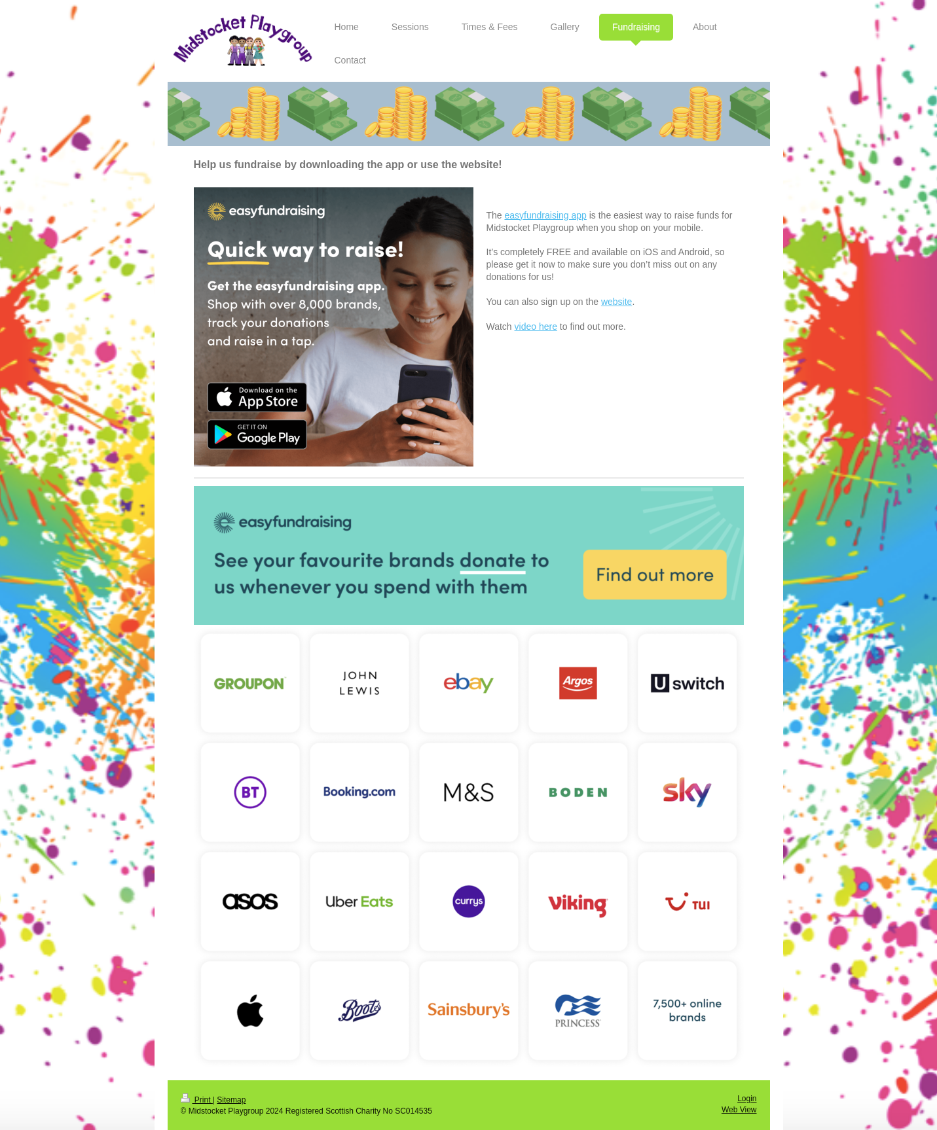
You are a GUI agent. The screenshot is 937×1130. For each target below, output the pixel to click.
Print (197, 1099)
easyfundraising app (546, 215)
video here (536, 326)
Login (746, 1098)
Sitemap (231, 1099)
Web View (739, 1109)
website (616, 301)
